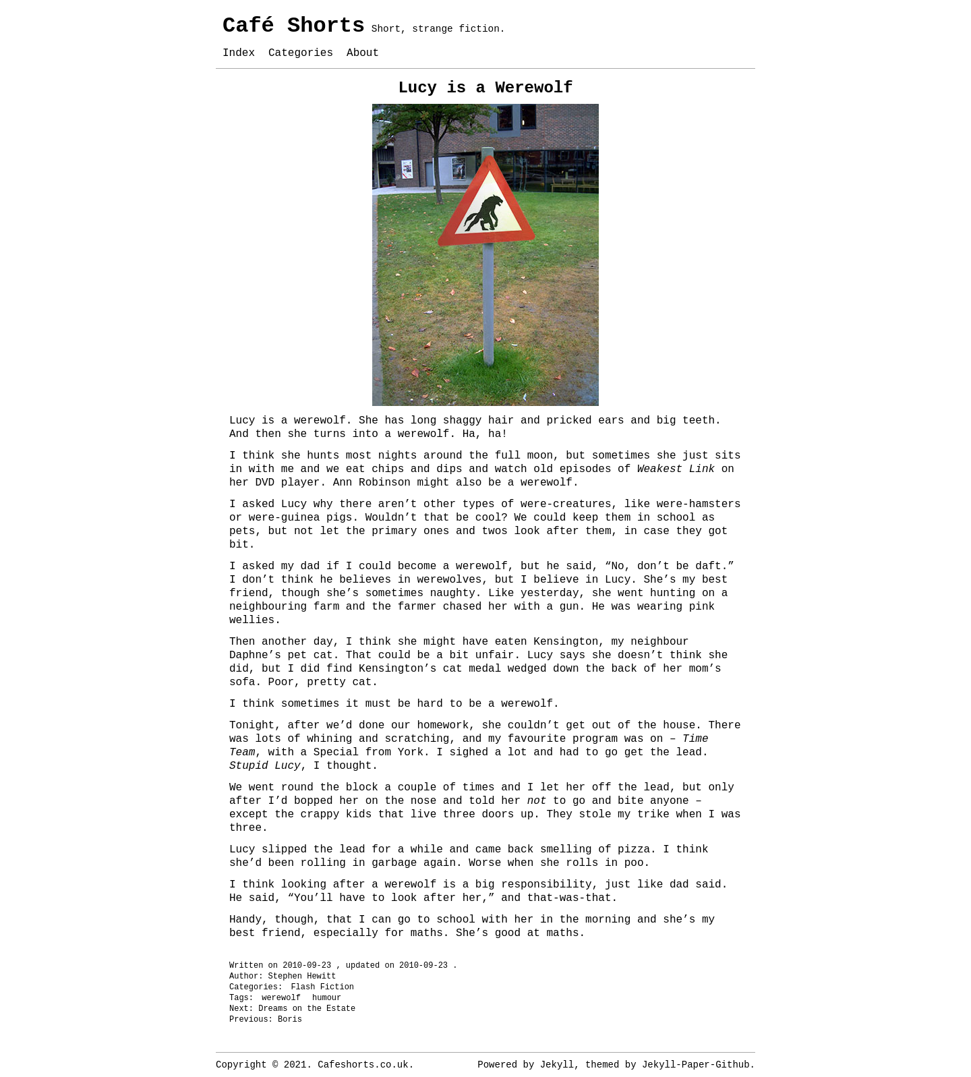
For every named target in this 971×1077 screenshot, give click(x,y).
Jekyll (557, 1064)
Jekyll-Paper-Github (696, 1064)
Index (239, 53)
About (363, 53)
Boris (290, 1019)
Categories (300, 53)
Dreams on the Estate (306, 1009)
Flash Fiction (322, 987)
